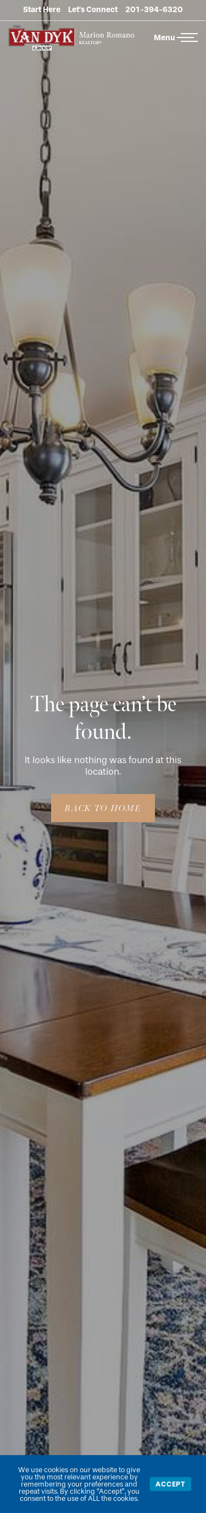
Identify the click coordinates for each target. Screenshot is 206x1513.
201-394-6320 (154, 9)
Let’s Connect (93, 9)
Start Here (41, 9)
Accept (170, 1484)
